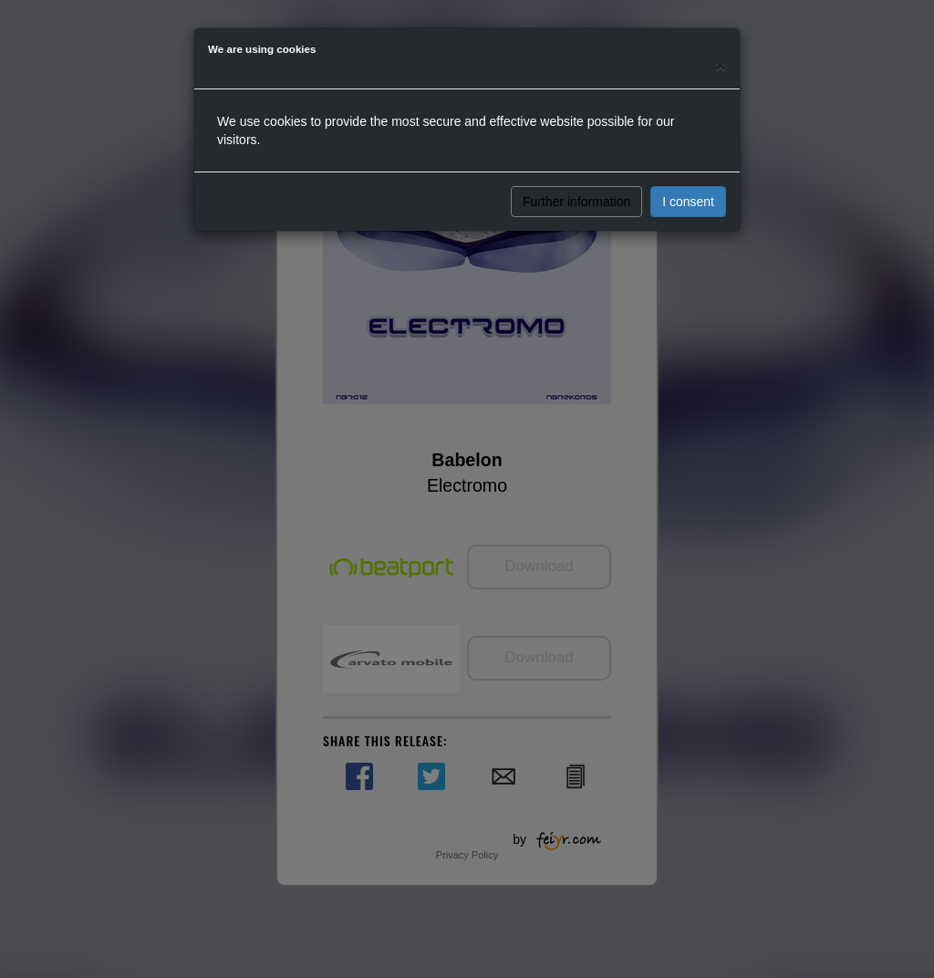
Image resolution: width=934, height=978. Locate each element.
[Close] (720, 65)
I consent (688, 201)
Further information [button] (576, 201)
